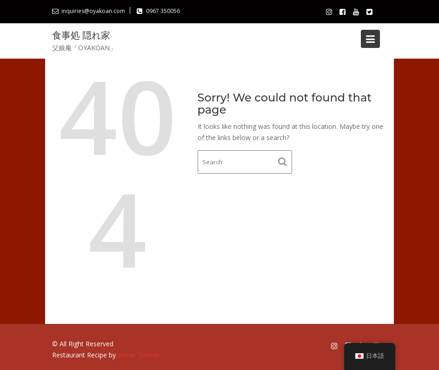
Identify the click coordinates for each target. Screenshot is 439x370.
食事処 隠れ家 (81, 35)
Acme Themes (139, 354)
